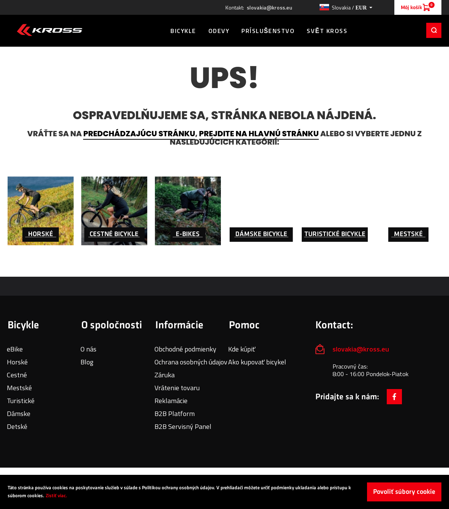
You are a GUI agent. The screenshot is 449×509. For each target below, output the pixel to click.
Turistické (21, 401)
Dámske (18, 413)
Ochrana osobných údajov (190, 362)
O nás (88, 349)
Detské (17, 426)
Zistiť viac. (56, 496)
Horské (17, 362)
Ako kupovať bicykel (257, 362)
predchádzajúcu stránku (139, 133)
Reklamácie (170, 401)
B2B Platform (174, 413)
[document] (224, 491)
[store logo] (49, 30)
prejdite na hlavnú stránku (258, 133)
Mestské (19, 388)
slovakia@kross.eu (269, 7)
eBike (15, 349)
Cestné (17, 375)
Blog (86, 362)
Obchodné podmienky (185, 349)
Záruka (164, 375)
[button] (345, 7)
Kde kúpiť (241, 349)
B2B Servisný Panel (182, 426)
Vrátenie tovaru (177, 388)
